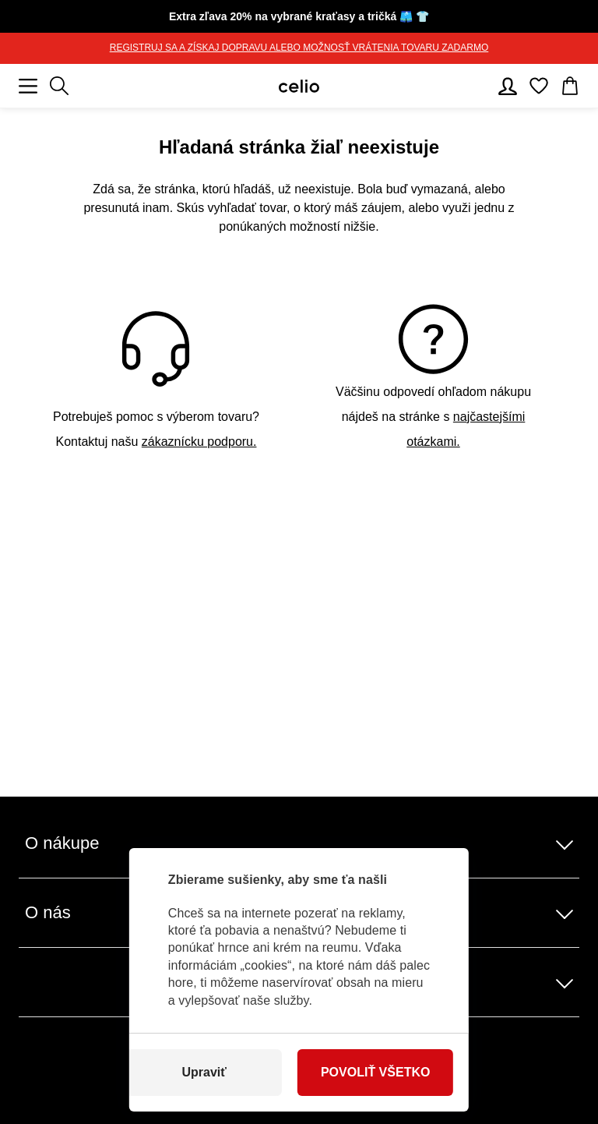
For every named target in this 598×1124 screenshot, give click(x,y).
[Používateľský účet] (507, 85)
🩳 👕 (299, 16)
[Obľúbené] (538, 85)
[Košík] (570, 85)
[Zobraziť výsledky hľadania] (59, 85)
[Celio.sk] (299, 86)
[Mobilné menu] (28, 85)
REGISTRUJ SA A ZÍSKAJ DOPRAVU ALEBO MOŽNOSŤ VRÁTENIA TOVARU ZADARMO (299, 47)
